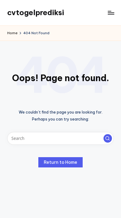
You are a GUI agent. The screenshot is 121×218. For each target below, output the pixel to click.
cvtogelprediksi (35, 12)
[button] (107, 138)
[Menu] (111, 12)
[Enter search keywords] (60, 138)
